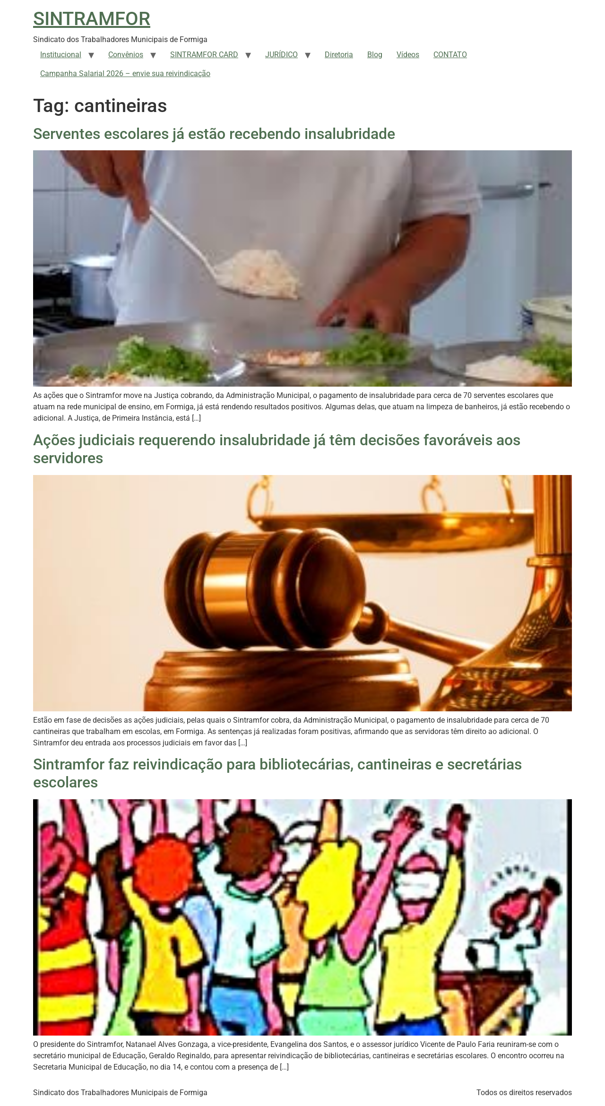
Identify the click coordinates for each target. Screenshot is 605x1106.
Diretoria (339, 54)
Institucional (60, 54)
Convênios (125, 54)
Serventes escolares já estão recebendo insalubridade (214, 134)
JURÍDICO (281, 54)
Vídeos (408, 54)
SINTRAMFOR (91, 19)
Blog (374, 54)
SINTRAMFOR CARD (204, 54)
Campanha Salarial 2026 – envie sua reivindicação (125, 73)
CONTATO (450, 54)
